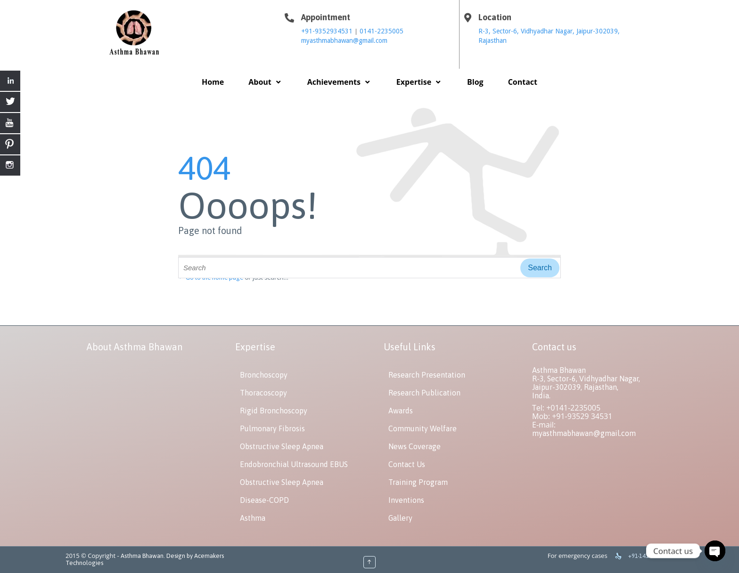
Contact (522, 82)
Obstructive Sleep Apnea (281, 446)
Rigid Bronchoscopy (273, 410)
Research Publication (424, 392)
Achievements (339, 82)
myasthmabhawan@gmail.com (344, 40)
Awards (400, 410)
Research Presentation (426, 375)
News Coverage (414, 446)
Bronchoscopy (263, 375)
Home (213, 82)
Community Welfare (422, 428)
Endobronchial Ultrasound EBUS (294, 464)
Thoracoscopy (263, 392)
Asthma (252, 518)
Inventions (406, 500)
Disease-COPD (264, 500)
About (265, 82)
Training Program (418, 482)
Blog (475, 82)
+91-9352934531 (327, 31)
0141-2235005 (381, 31)
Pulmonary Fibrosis (272, 428)
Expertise (419, 82)
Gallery (400, 518)
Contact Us (406, 464)
